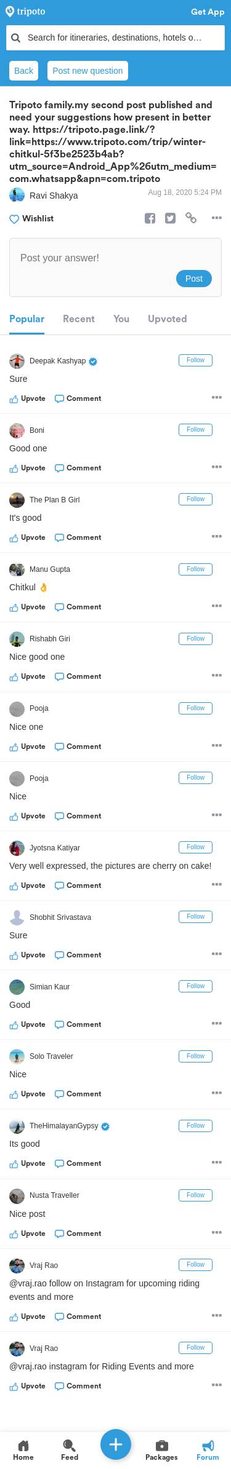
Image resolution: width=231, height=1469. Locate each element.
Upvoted (167, 319)
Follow (196, 360)
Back (23, 71)
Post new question (87, 71)
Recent (79, 319)
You (121, 319)
